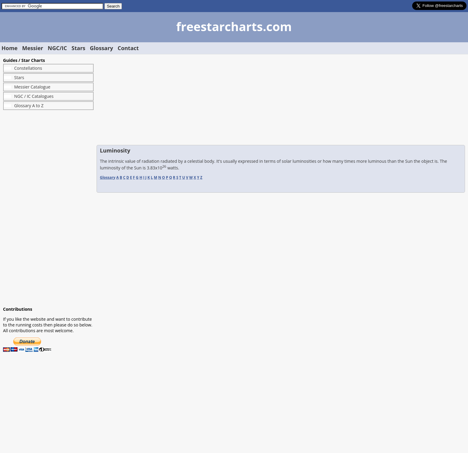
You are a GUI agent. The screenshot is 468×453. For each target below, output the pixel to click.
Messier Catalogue (32, 87)
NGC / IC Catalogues (33, 96)
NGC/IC (57, 48)
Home (10, 48)
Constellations (28, 68)
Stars (78, 48)
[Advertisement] (48, 208)
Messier (32, 48)
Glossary (101, 48)
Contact (128, 48)
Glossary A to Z (28, 105)
